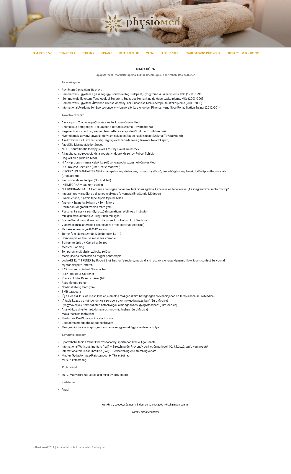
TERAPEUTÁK (67, 53)
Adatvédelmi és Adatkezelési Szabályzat (81, 447)
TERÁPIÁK (88, 53)
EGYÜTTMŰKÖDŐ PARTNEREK (203, 53)
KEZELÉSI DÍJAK (129, 53)
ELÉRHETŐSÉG (169, 53)
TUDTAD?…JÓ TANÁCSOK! (243, 53)
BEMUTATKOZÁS (42, 53)
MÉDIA (150, 53)
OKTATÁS (106, 53)
